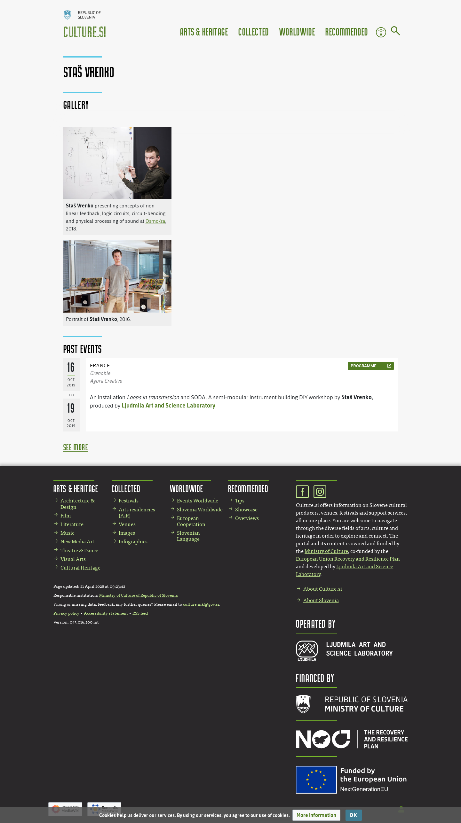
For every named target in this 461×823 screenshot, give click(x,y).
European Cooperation (191, 521)
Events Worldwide (197, 501)
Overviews (247, 518)
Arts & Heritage (204, 31)
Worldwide (297, 31)
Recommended (346, 31)
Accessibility (381, 32)
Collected (253, 31)
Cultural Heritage (80, 568)
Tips (239, 501)
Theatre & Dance (79, 550)
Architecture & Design (77, 504)
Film (65, 516)
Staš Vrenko (79, 205)
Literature (71, 524)
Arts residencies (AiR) (137, 513)
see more (75, 447)
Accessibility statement (106, 613)
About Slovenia (321, 600)
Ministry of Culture (326, 551)
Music (67, 533)
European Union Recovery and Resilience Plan (348, 559)
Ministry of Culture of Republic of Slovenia (138, 595)
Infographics (133, 542)
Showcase (246, 510)
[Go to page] (395, 32)
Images (127, 533)
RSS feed (140, 613)
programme (363, 365)
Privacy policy (66, 613)
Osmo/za (155, 221)
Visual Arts (73, 559)
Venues (127, 524)
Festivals (129, 501)
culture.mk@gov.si (201, 604)
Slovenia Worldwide (200, 510)
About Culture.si (322, 589)
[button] (316, 815)
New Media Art (77, 542)
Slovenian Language (188, 536)
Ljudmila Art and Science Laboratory (168, 405)
